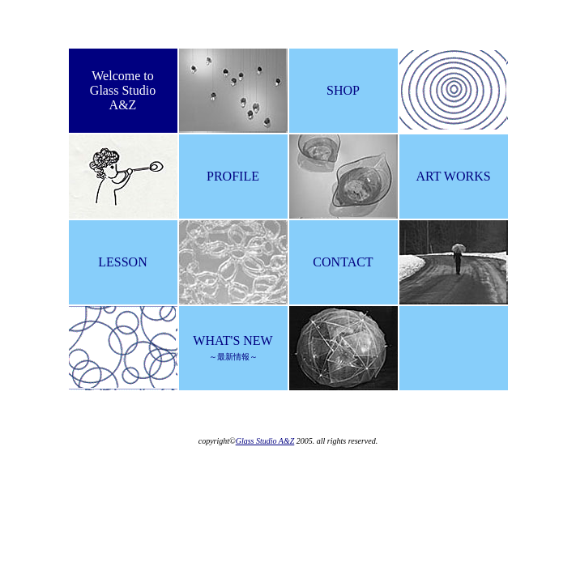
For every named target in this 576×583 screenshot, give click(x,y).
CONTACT (343, 262)
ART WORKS (453, 176)
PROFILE (233, 176)
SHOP (343, 90)
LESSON (122, 262)
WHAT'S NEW (232, 347)
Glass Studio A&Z (265, 440)
